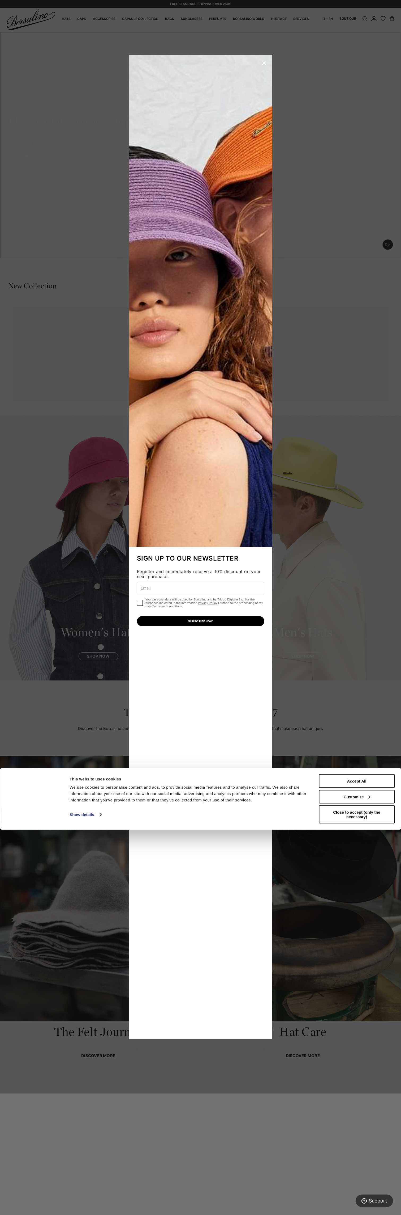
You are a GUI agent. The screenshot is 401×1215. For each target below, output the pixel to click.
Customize (357, 1182)
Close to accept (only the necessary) (356, 1199)
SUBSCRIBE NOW (200, 621)
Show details (82, 1199)
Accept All (356, 1166)
